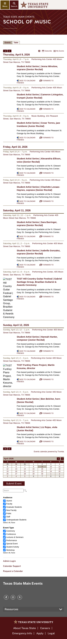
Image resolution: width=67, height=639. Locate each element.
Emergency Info (22, 633)
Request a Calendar (13, 571)
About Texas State (24, 628)
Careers (45, 628)
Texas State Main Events (18, 16)
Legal (51, 633)
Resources (11, 609)
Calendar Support (12, 566)
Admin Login (9, 561)
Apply (39, 633)
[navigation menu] (4, 4)
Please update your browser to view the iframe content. (33, 42)
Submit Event (14, 483)
